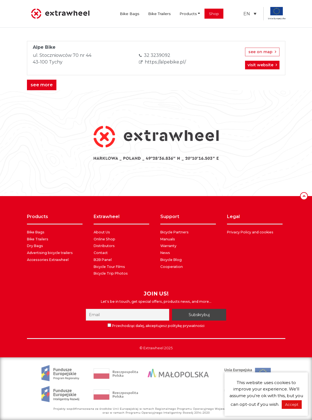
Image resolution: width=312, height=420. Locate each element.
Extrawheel (153, 348)
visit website (262, 64)
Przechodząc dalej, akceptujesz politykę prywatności (158, 326)
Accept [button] (291, 404)
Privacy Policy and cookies (250, 232)
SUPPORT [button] (169, 216)
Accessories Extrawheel (48, 260)
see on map (262, 51)
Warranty (168, 246)
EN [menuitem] (246, 13)
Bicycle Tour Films (109, 267)
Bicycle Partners (174, 232)
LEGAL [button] (233, 216)
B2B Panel (103, 260)
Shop (214, 13)
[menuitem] (250, 14)
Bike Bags (129, 13)
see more (42, 84)
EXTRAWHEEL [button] (106, 216)
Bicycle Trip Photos (111, 273)
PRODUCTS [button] (37, 216)
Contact (101, 253)
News (165, 253)
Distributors (104, 246)
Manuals (167, 239)
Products (188, 13)
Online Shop (104, 239)
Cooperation (171, 267)
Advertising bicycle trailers (50, 253)
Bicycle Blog (171, 260)
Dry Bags (35, 246)
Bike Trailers (159, 13)
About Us (102, 232)
